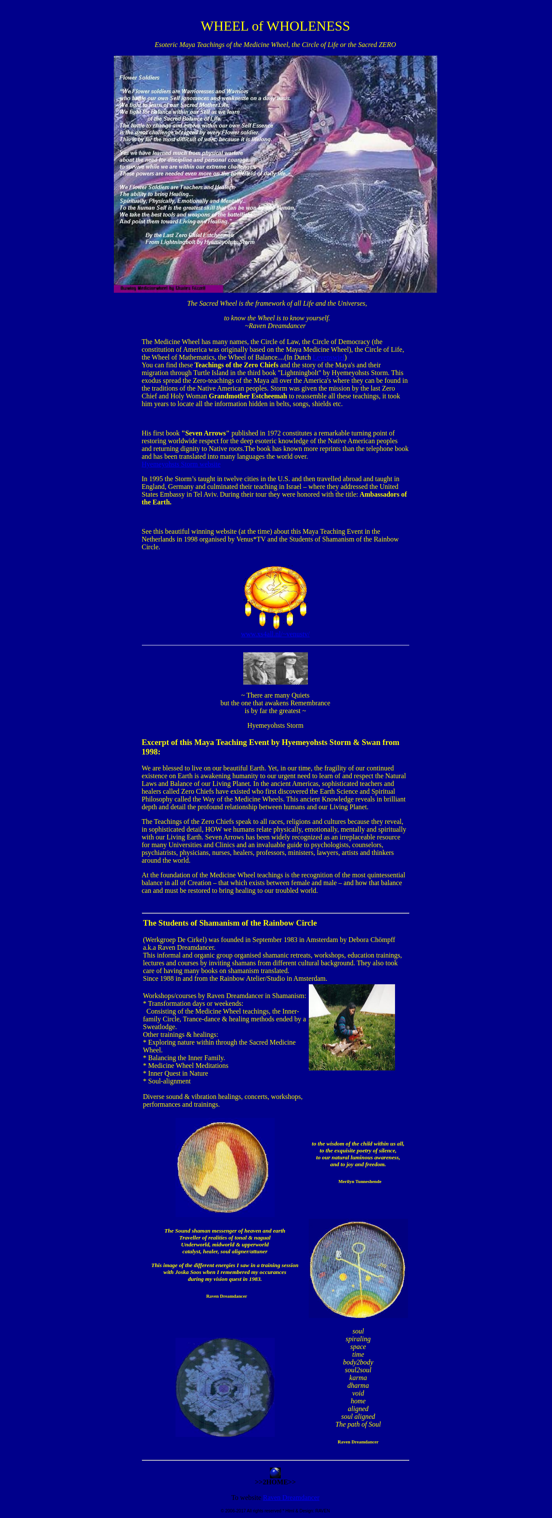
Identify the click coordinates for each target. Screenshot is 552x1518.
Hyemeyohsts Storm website (181, 464)
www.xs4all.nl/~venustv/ (275, 631)
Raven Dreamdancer (291, 1497)
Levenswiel (329, 357)
